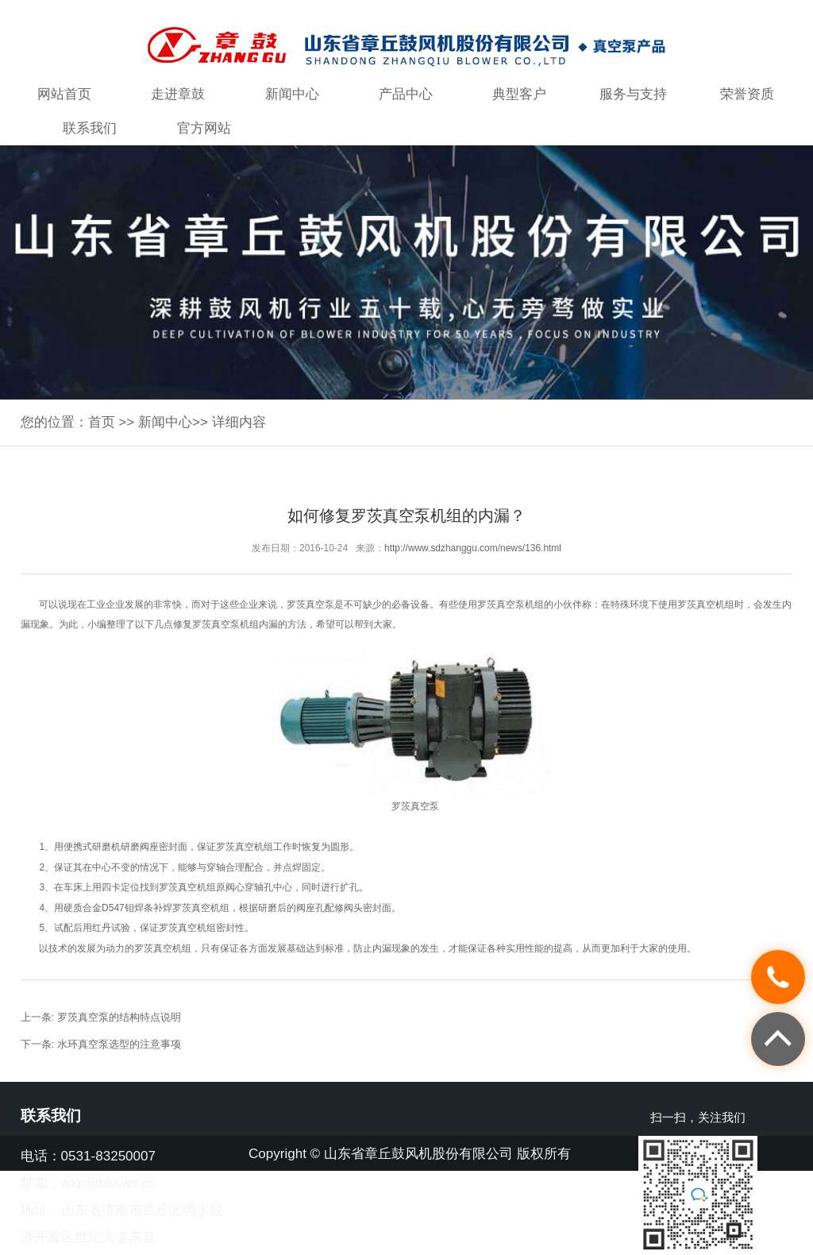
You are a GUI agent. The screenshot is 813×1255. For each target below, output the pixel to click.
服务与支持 (633, 94)
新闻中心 (292, 94)
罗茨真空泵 (310, 604)
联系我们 (90, 128)
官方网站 (204, 128)
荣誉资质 (747, 94)
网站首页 (64, 94)
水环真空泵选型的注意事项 (119, 1044)
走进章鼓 (178, 94)
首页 (101, 422)
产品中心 (406, 94)
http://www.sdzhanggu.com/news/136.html (472, 548)
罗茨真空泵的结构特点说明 (119, 1017)
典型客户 (519, 94)
